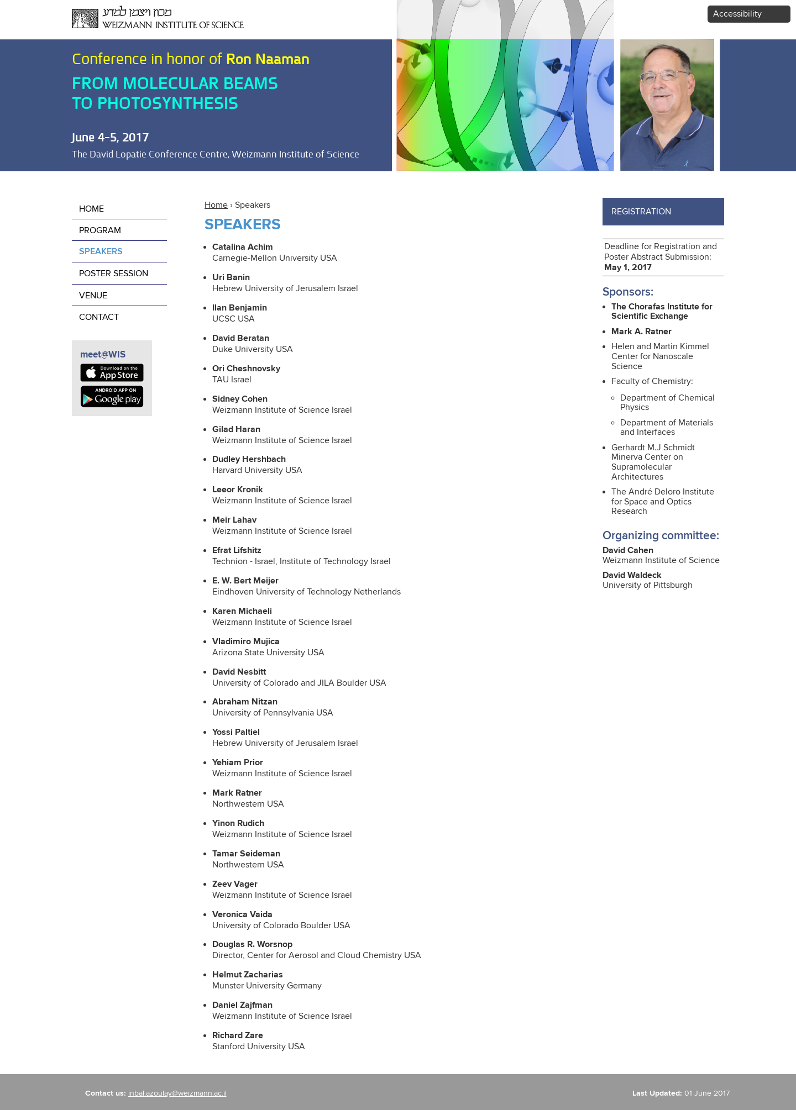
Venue (93, 296)
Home (216, 205)
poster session (113, 274)
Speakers (101, 251)
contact (99, 317)
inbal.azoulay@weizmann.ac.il (177, 1093)
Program (100, 230)
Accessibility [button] (737, 14)
